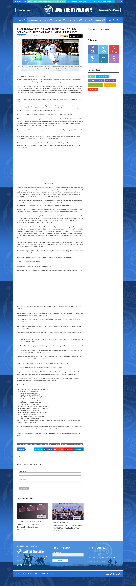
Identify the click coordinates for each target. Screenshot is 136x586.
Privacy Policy (34, 546)
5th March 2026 (56, 530)
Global (87, 20)
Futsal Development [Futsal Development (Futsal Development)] (95, 85)
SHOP (110, 20)
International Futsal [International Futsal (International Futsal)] (95, 80)
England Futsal (27, 444)
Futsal (46, 444)
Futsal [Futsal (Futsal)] (91, 76)
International (74, 20)
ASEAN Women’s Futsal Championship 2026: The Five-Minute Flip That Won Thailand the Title (68, 525)
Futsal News (65, 444)
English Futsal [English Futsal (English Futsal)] (110, 80)
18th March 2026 (21, 529)
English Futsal (38, 444)
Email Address (23, 471)
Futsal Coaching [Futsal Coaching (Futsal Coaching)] (102, 76)
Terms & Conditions (22, 546)
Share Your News (23, 10)
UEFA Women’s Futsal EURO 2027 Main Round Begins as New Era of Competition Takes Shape (31, 524)
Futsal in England (54, 444)
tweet (18, 456)
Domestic (58, 20)
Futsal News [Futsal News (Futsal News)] (93, 89)
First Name (22, 479)
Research (99, 20)
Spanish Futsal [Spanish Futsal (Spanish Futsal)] (109, 85)
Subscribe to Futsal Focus (109, 10)
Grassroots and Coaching (39, 20)
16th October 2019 (31, 35)
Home (21, 20)
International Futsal (76, 444)
